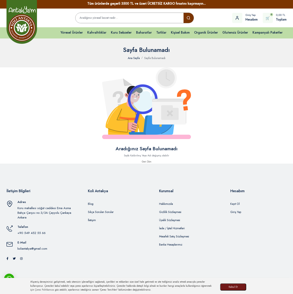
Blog (90, 204)
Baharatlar (144, 32)
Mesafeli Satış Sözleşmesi (174, 236)
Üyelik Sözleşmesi (169, 220)
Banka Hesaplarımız (170, 244)
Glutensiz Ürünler (235, 32)
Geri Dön (146, 161)
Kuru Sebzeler (121, 32)
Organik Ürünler (206, 32)
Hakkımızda (166, 204)
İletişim (92, 220)
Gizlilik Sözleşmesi (170, 212)
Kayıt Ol (235, 204)
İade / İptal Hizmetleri (172, 228)
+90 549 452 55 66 (31, 233)
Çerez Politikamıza (44, 290)
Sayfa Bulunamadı (154, 58)
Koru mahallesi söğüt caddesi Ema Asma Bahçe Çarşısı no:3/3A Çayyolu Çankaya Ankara (44, 212)
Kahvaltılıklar (96, 32)
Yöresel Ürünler (71, 32)
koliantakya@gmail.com (32, 248)
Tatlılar (161, 32)
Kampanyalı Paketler (268, 32)
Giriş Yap (235, 212)
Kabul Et (233, 287)
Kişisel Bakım (180, 32)
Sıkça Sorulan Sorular (101, 212)
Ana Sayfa (134, 58)
